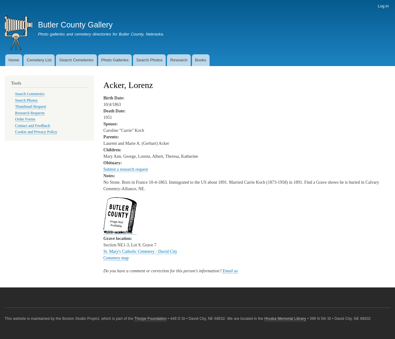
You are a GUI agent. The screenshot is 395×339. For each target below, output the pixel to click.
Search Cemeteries (76, 60)
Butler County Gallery (75, 24)
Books (200, 60)
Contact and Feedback (32, 125)
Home (13, 60)
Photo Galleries (115, 60)
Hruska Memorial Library (285, 318)
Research (179, 60)
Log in (383, 6)
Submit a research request (125, 169)
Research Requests (30, 113)
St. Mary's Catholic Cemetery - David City (140, 251)
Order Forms (25, 119)
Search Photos (149, 60)
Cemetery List (39, 60)
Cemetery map (116, 258)
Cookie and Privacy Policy (36, 132)
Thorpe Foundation (150, 318)
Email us (230, 271)
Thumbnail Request (30, 106)
